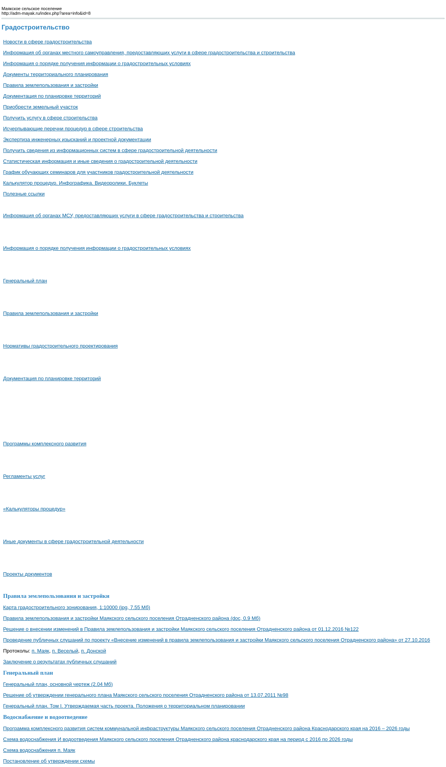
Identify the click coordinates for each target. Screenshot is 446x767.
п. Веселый (65, 651)
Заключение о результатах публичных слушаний (59, 662)
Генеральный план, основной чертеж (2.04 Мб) (58, 684)
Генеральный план (25, 281)
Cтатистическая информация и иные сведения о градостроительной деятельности (100, 161)
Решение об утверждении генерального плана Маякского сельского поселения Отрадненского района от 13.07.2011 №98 (145, 695)
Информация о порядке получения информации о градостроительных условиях (97, 63)
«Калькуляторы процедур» (34, 509)
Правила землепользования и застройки (50, 85)
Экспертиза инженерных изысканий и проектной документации (77, 139)
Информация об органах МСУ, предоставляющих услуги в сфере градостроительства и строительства (123, 215)
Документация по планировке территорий (52, 96)
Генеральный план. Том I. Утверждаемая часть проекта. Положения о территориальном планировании (124, 706)
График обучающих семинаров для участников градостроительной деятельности (98, 172)
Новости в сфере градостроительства (47, 42)
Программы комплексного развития (44, 444)
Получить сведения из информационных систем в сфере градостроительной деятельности (110, 150)
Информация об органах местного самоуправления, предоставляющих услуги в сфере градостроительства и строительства (149, 52)
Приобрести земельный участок (40, 107)
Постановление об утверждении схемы (49, 761)
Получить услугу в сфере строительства (50, 118)
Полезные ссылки (24, 194)
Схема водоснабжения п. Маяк (39, 750)
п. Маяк (40, 651)
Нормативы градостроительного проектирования (60, 346)
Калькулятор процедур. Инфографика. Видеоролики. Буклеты (75, 183)
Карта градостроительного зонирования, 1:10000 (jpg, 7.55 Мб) (76, 607)
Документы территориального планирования (55, 74)
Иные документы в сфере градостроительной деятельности (73, 541)
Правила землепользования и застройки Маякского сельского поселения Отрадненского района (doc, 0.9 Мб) (131, 618)
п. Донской (93, 651)
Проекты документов (27, 574)
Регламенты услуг (24, 476)
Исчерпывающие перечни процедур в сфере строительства (73, 129)
